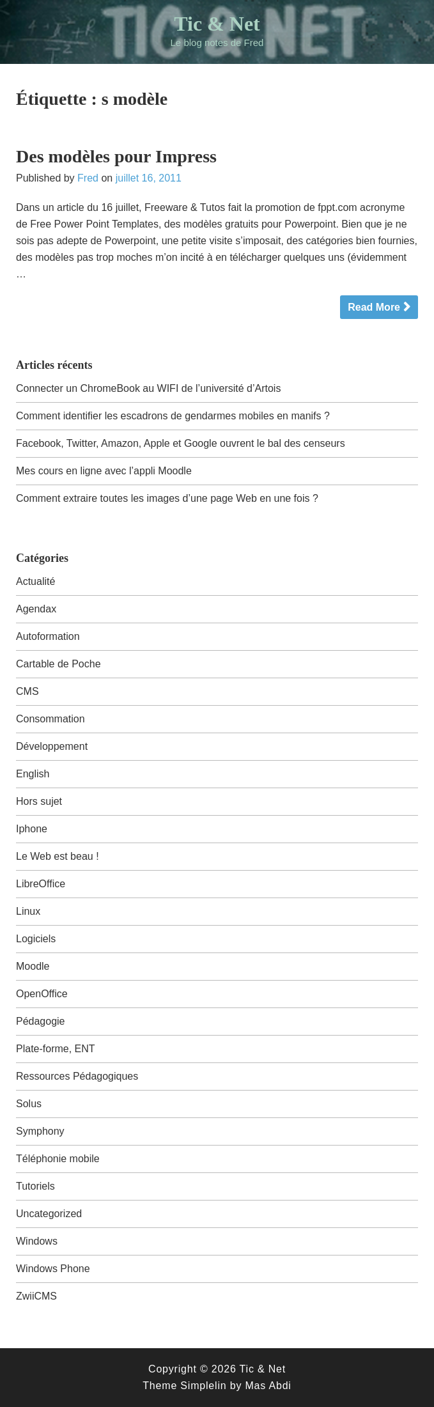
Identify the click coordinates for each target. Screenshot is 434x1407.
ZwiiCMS (36, 1296)
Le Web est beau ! (57, 856)
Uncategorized (49, 1213)
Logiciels (36, 938)
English (32, 773)
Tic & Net (217, 23)
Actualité (35, 581)
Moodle (32, 966)
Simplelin (203, 1385)
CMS (27, 691)
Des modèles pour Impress (116, 156)
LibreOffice (40, 883)
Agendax (36, 608)
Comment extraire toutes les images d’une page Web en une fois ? (167, 498)
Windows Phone (53, 1268)
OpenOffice (42, 993)
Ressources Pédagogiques (77, 1076)
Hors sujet (39, 801)
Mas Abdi (268, 1385)
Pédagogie (40, 1021)
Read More (374, 307)
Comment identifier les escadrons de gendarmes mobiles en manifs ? (173, 415)
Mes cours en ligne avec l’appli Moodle (104, 470)
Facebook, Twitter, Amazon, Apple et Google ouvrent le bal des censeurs (180, 443)
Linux (28, 911)
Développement (52, 746)
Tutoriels (35, 1186)
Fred (87, 178)
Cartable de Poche (58, 663)
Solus (29, 1103)
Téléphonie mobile (58, 1158)
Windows (37, 1241)
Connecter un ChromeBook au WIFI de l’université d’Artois (148, 388)
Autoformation (48, 636)
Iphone (31, 828)
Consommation (50, 718)
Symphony (40, 1131)
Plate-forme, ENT (55, 1048)
